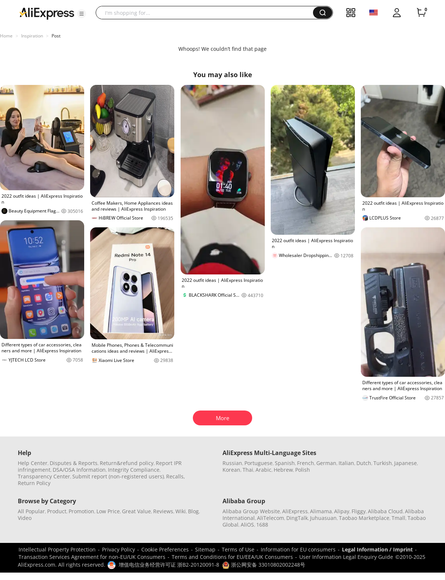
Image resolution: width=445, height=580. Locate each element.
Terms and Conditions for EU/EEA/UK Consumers (232, 556)
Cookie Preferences (165, 549)
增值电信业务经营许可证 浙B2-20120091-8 (169, 564)
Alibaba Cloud (385, 511)
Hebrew (283, 469)
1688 (262, 524)
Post (56, 36)
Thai (248, 469)
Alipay (341, 511)
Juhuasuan (323, 517)
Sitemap (205, 549)
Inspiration (32, 36)
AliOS (247, 524)
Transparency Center (44, 476)
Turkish (382, 463)
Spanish (285, 463)
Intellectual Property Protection (57, 549)
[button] (81, 13)
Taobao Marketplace (364, 517)
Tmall (398, 517)
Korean (231, 469)
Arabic (263, 469)
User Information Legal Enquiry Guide (346, 556)
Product (56, 511)
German (326, 463)
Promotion (81, 511)
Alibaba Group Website (251, 511)
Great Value (136, 511)
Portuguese (258, 463)
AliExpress (295, 511)
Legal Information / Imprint (377, 549)
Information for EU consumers (298, 549)
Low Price (108, 511)
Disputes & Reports (74, 463)
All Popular (31, 511)
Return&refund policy (127, 463)
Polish (302, 469)
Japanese (405, 463)
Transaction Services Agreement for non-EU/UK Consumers (92, 556)
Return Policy (34, 483)
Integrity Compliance (133, 469)
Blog (193, 511)
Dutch (363, 463)
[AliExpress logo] (47, 13)
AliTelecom (270, 517)
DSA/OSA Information (79, 469)
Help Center (32, 463)
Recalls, (175, 476)
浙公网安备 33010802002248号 (263, 564)
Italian (346, 463)
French (305, 463)
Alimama (321, 511)
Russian (232, 463)
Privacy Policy (118, 549)
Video (25, 517)
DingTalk (297, 517)
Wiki (180, 511)
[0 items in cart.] (421, 13)
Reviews (163, 511)
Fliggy (359, 511)
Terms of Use (238, 549)
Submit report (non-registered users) (118, 476)
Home (6, 36)
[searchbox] (207, 12)
